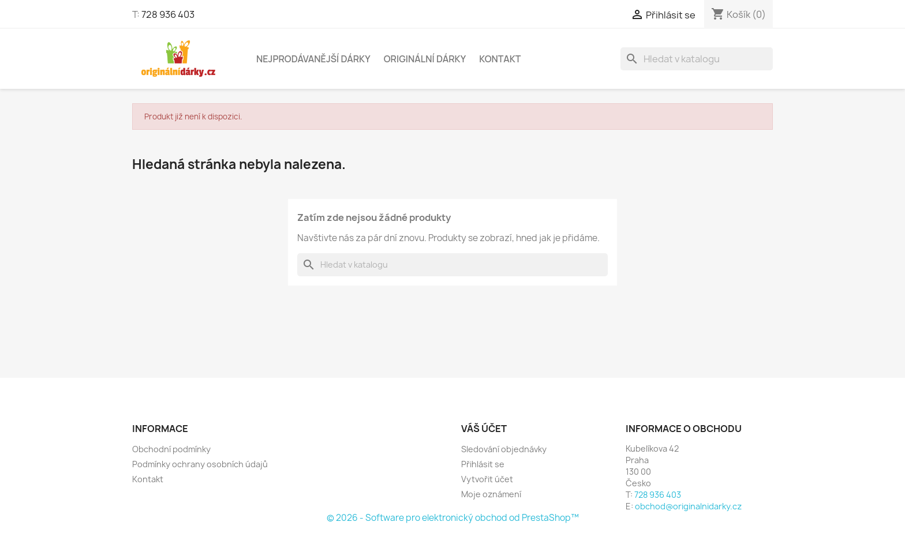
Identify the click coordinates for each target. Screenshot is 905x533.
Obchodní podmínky (171, 449)
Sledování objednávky (504, 449)
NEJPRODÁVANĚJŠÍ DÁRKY (313, 58)
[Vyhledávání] (696, 58)
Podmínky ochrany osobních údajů (200, 464)
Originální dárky (425, 58)
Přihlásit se (482, 464)
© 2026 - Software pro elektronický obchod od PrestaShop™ (453, 518)
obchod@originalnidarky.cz (688, 506)
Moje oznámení (491, 494)
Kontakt (500, 58)
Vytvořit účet (487, 479)
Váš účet (484, 428)
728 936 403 (168, 14)
